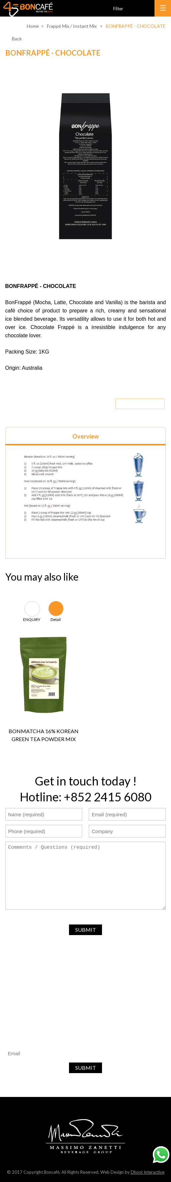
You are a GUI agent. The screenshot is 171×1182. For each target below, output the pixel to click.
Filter (118, 9)
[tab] (85, 436)
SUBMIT (85, 929)
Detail (56, 619)
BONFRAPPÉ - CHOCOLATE (136, 26)
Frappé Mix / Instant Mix (72, 26)
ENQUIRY (31, 619)
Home (33, 26)
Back (17, 38)
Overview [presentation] (85, 436)
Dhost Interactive (147, 1172)
